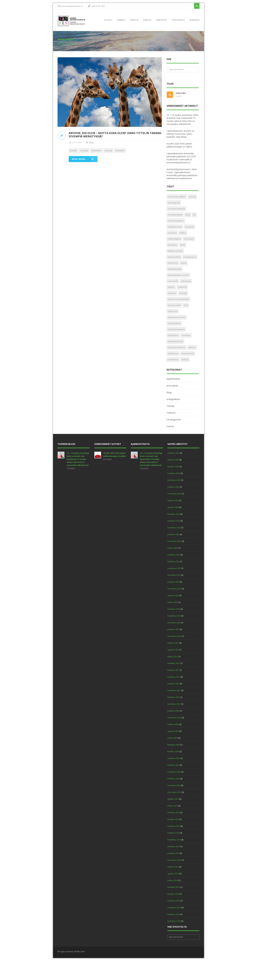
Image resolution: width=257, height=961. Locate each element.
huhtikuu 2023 (173, 561)
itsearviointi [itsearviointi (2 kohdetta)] (189, 239)
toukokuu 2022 (173, 609)
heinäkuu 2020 (173, 744)
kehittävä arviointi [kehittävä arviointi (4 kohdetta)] (175, 251)
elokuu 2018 (172, 880)
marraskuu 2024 (174, 493)
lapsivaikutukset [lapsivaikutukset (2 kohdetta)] (174, 269)
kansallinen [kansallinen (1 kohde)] (172, 245)
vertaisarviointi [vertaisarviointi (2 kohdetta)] (187, 353)
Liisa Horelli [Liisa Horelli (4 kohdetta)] (173, 281)
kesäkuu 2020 (173, 751)
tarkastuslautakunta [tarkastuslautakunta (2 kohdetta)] (176, 329)
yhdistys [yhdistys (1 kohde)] (185, 359)
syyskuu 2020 (173, 731)
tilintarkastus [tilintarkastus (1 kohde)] (173, 335)
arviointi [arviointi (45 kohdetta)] (192, 196)
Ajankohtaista (173, 378)
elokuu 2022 (172, 602)
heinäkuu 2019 (173, 812)
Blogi (91, 142)
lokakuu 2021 (173, 643)
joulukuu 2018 (173, 853)
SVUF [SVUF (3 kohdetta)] (186, 305)
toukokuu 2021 (173, 677)
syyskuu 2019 (173, 799)
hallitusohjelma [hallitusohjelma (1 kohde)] (174, 239)
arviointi (73, 150)
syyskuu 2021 (173, 649)
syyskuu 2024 (173, 507)
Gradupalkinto (173, 399)
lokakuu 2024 (173, 500)
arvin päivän (172, 385)
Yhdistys (134, 20)
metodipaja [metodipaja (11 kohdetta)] (186, 281)
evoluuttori (120, 150)
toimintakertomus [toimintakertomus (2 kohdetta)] (175, 341)
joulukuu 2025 (173, 453)
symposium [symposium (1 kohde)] (173, 311)
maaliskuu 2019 (174, 839)
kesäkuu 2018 (173, 894)
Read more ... (80, 159)
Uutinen (170, 426)
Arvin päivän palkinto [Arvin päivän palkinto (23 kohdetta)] (177, 196)
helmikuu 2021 (173, 697)
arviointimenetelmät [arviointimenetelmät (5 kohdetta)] (176, 208)
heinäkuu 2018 (173, 887)
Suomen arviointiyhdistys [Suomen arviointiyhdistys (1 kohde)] (178, 299)
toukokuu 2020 (173, 758)
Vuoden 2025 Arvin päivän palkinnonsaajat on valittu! (179, 145)
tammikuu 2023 (174, 575)
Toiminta (121, 20)
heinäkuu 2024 (173, 514)
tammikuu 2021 (174, 704)
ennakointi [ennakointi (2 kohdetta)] (189, 227)
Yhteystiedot (178, 20)
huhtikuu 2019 (173, 833)
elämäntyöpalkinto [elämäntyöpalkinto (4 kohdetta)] (176, 221)
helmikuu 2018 (173, 914)
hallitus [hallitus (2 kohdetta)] (183, 233)
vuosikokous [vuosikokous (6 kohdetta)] (173, 359)
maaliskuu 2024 (174, 527)
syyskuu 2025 (173, 459)
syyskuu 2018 (173, 873)
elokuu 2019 (172, 806)
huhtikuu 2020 (173, 765)
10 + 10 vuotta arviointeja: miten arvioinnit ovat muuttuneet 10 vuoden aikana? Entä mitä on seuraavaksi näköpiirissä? (182, 119)
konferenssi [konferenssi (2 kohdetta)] (173, 263)
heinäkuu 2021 (173, 663)
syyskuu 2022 (173, 595)
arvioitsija (84, 150)
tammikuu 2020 (174, 785)
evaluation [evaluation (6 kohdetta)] (172, 233)
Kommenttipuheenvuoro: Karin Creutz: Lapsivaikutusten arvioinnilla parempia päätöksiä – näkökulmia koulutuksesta (183, 174)
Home (61, 43)
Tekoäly (170, 406)
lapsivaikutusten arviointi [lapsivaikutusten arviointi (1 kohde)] (178, 275)
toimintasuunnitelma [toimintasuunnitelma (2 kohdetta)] (176, 347)
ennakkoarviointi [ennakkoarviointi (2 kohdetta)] (175, 227)
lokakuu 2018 (173, 867)
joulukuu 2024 (173, 487)
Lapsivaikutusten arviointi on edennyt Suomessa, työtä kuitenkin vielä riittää (180, 133)
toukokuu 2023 (173, 554)
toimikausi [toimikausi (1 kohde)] (186, 335)
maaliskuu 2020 (174, 772)
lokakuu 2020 (173, 724)
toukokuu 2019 (173, 826)
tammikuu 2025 (174, 480)
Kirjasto (147, 20)
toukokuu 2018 (173, 900)
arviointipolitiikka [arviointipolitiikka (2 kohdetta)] (175, 214)
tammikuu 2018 (174, 921)
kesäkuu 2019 (173, 819)
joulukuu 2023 (173, 534)
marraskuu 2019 (174, 792)
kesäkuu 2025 (173, 466)
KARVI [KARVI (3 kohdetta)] (182, 245)
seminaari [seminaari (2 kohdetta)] (172, 293)
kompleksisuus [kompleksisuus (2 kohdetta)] (190, 257)
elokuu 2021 (172, 656)
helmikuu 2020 (173, 778)
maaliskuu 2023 (174, 568)
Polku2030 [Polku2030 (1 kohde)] (182, 287)
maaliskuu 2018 (174, 907)
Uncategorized (174, 419)
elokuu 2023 (172, 548)
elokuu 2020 (172, 738)
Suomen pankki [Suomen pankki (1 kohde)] (174, 305)
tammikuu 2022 (174, 622)
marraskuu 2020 (174, 717)
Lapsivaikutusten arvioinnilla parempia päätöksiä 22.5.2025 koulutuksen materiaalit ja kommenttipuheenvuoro (181, 158)
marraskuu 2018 (174, 860)
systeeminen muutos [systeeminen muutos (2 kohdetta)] (176, 317)
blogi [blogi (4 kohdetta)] (187, 214)
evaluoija (108, 150)
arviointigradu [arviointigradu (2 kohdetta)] (174, 202)
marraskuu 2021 (174, 636)
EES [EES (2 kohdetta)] (194, 214)
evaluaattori (96, 150)
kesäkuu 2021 (173, 670)
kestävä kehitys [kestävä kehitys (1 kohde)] (174, 257)
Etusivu (108, 20)
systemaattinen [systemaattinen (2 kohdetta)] (174, 323)
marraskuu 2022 (174, 588)
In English (194, 20)
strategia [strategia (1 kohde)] (183, 293)
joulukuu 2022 (173, 582)
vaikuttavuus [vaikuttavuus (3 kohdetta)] (173, 353)
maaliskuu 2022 (174, 616)
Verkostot (161, 20)
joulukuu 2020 (173, 711)
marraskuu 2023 (174, 541)
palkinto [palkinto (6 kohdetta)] (171, 287)
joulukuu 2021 (173, 629)
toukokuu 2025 (173, 473)
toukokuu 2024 (173, 521)
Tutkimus (171, 412)
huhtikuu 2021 (173, 683)
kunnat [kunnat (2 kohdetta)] (183, 263)
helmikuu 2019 (173, 846)
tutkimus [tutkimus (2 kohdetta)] (192, 347)
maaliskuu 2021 (174, 690)
